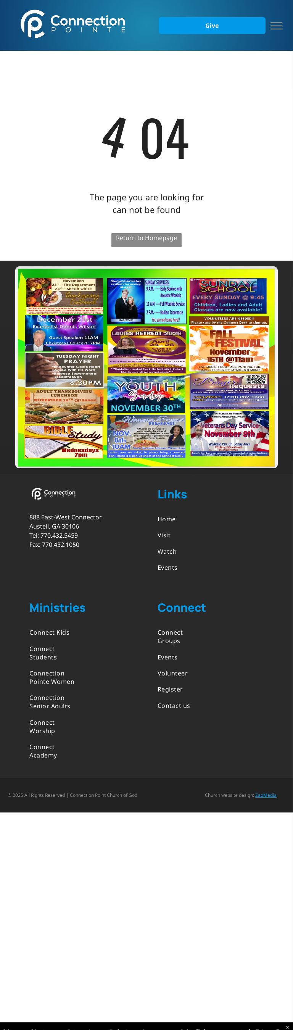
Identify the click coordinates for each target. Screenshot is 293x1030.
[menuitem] (182, 519)
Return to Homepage (146, 238)
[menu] (276, 26)
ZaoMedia (266, 795)
